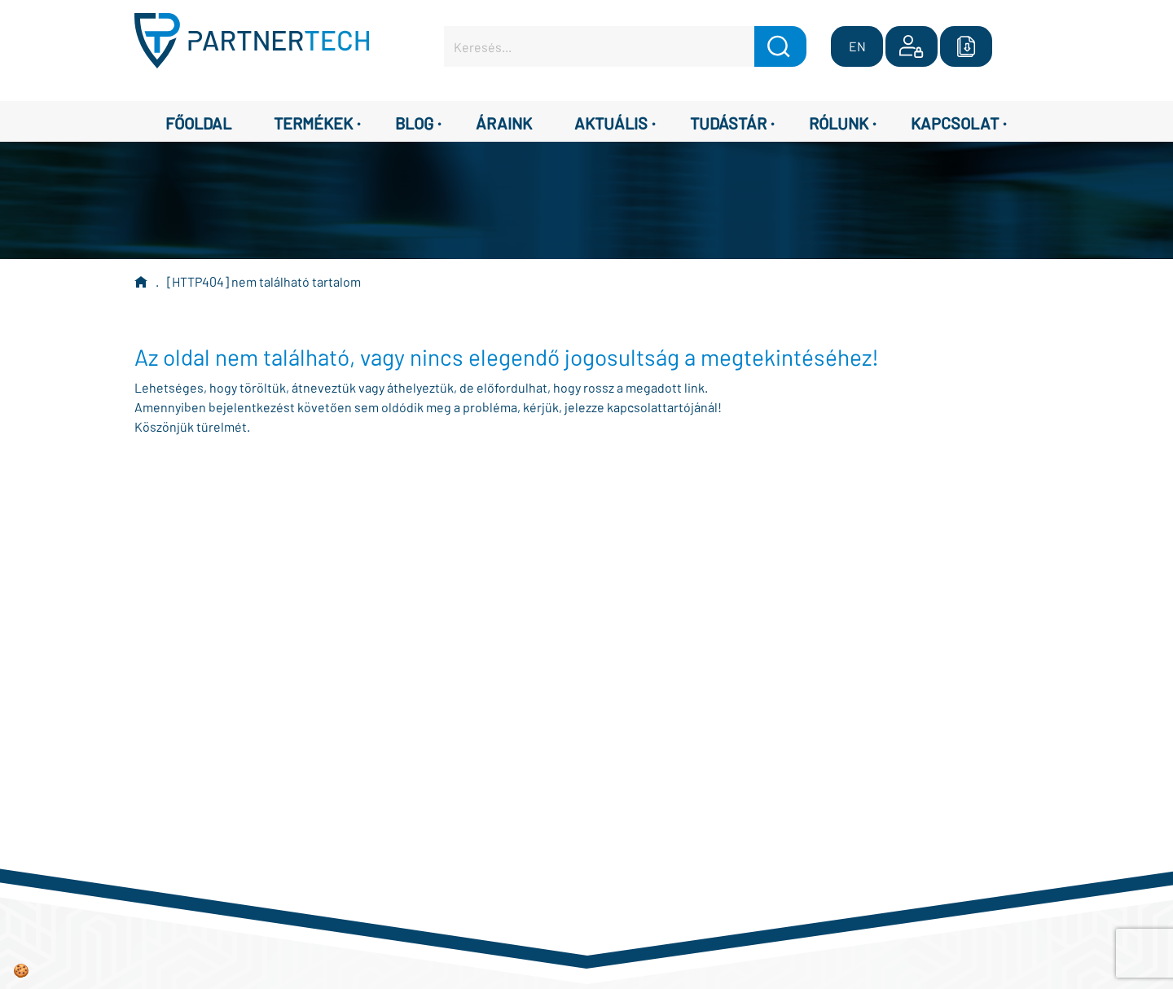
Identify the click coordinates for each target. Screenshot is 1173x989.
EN (857, 46)
